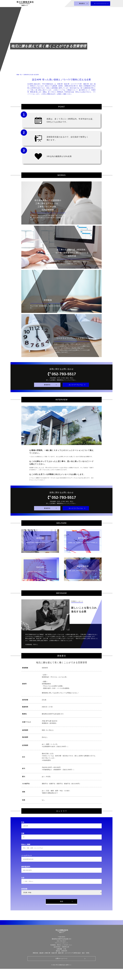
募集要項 (82, 3)
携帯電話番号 (25, 870)
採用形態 (24, 892)
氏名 (22, 826)
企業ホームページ (61, 962)
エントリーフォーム (100, 3)
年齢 (22, 837)
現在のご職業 (25, 848)
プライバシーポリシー (61, 946)
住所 (22, 881)
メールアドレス (26, 859)
